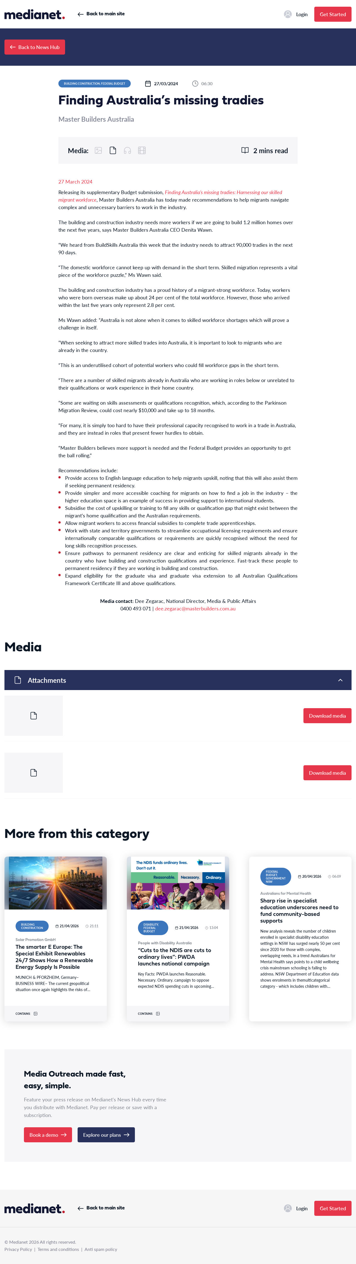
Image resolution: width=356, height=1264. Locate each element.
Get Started (333, 14)
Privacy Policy (18, 1249)
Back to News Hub (35, 46)
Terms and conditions (58, 1249)
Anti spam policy (101, 1249)
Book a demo (47, 1134)
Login (296, 14)
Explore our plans (106, 1134)
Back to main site (101, 14)
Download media (327, 715)
